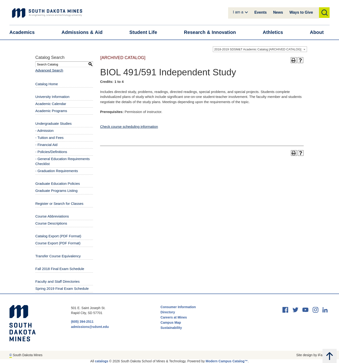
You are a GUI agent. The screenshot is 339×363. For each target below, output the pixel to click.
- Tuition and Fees (49, 138)
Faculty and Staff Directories (57, 281)
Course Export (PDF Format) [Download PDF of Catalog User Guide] (58, 243)
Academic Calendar (50, 104)
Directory (168, 312)
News (278, 12)
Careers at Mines (174, 317)
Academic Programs (51, 111)
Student (146, 32)
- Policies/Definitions (51, 152)
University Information (52, 97)
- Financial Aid (46, 145)
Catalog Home (46, 84)
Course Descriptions (51, 223)
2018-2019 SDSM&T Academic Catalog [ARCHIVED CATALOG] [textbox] (257, 49)
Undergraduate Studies (53, 123)
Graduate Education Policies (57, 184)
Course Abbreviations (52, 216)
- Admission (44, 131)
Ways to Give (301, 12)
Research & (213, 32)
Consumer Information (178, 307)
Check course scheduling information (129, 127)
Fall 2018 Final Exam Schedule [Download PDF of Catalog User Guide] (59, 269)
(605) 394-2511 (82, 321)
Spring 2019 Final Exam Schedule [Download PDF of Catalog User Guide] (62, 288)
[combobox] (260, 49)
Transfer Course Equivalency (58, 256)
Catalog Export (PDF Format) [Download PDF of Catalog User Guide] (58, 236)
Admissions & (84, 32)
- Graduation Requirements (56, 171)
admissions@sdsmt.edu (90, 327)
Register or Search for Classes (59, 204)
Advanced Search (49, 70)
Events (260, 12)
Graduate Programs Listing (56, 191)
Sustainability (172, 328)
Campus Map (171, 322)
